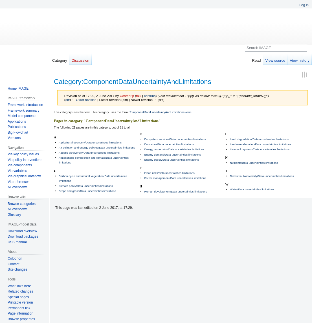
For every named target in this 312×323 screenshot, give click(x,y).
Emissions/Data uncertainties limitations (169, 144)
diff (67, 99)
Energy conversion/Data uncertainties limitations (174, 149)
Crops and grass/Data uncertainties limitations (87, 191)
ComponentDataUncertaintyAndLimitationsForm (160, 112)
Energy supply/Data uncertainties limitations (171, 159)
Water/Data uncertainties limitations (252, 189)
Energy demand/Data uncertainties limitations (172, 154)
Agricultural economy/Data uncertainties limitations (90, 142)
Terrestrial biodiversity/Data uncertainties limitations (262, 176)
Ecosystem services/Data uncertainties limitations (175, 139)
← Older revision (84, 99)
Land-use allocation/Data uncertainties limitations (260, 144)
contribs (149, 96)
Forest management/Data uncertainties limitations (175, 178)
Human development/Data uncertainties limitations (175, 191)
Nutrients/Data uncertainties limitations (254, 162)
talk (138, 96)
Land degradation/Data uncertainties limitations (259, 139)
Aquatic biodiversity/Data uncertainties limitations (89, 152)
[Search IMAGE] (276, 48)
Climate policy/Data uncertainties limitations (86, 185)
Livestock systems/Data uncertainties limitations (259, 149)
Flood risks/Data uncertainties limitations (169, 172)
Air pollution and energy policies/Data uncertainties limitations (97, 147)
